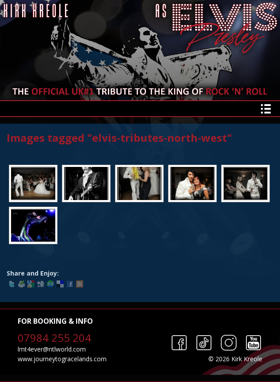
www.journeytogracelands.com (62, 359)
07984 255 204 (54, 337)
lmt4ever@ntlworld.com (52, 349)
